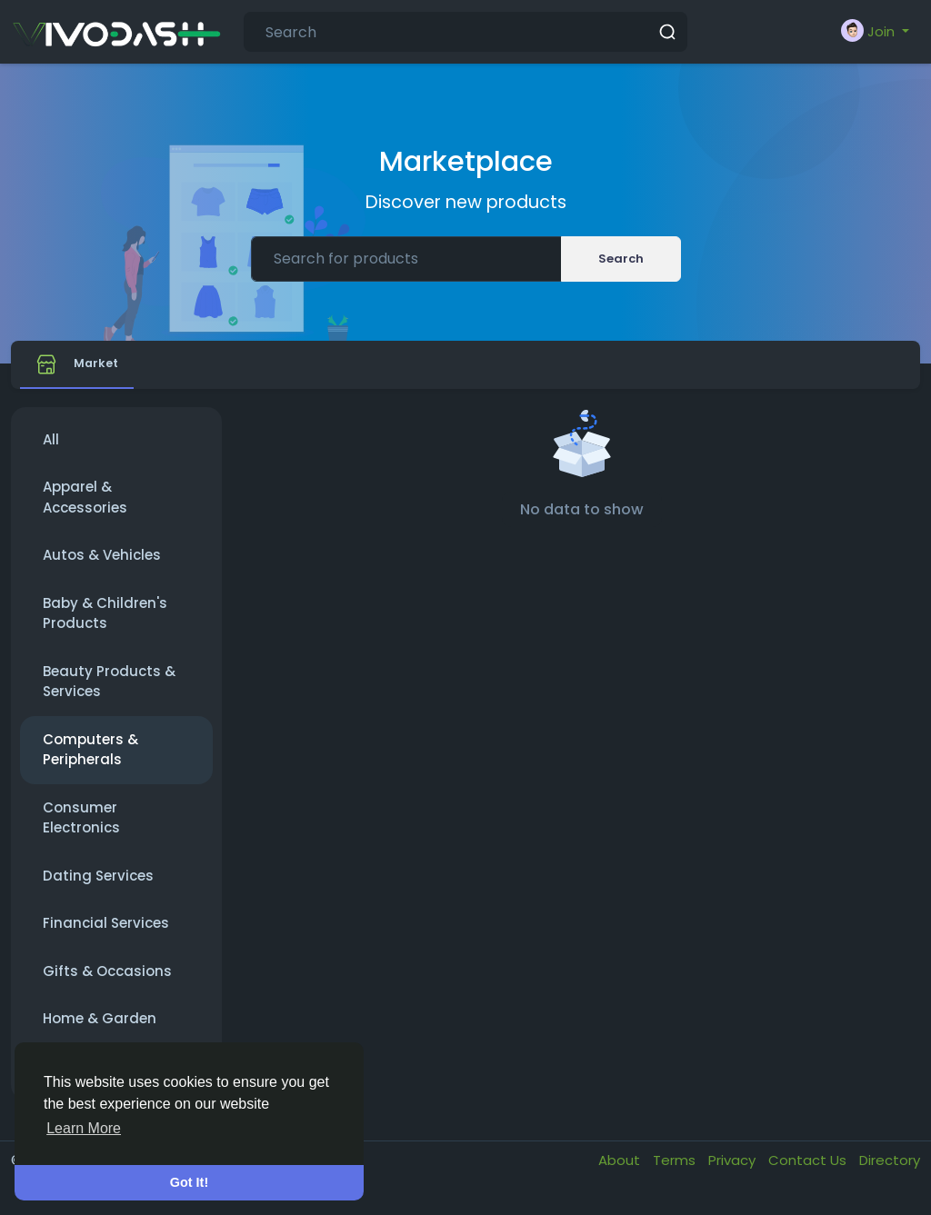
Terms (676, 1171)
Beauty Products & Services (109, 693)
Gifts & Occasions (107, 982)
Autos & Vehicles (102, 566)
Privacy (733, 1171)
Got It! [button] (189, 1182)
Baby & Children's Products (105, 625)
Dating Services (98, 887)
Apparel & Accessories (85, 509)
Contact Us (809, 1171)
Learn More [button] (83, 1128)
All (51, 451)
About (621, 1171)
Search (621, 258)
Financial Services (106, 934)
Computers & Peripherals (90, 762)
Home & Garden (99, 1030)
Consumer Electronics (81, 830)
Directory (889, 1171)
